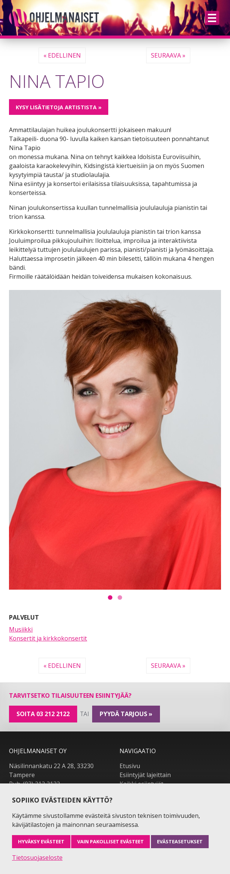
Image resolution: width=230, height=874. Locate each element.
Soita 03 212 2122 (43, 714)
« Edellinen (62, 55)
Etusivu (129, 766)
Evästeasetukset (180, 841)
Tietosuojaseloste (37, 857)
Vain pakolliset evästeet (110, 841)
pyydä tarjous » (126, 714)
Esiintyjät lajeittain (145, 775)
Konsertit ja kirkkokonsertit (48, 638)
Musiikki (21, 629)
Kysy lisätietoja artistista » (59, 107)
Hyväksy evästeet (41, 841)
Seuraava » (168, 55)
